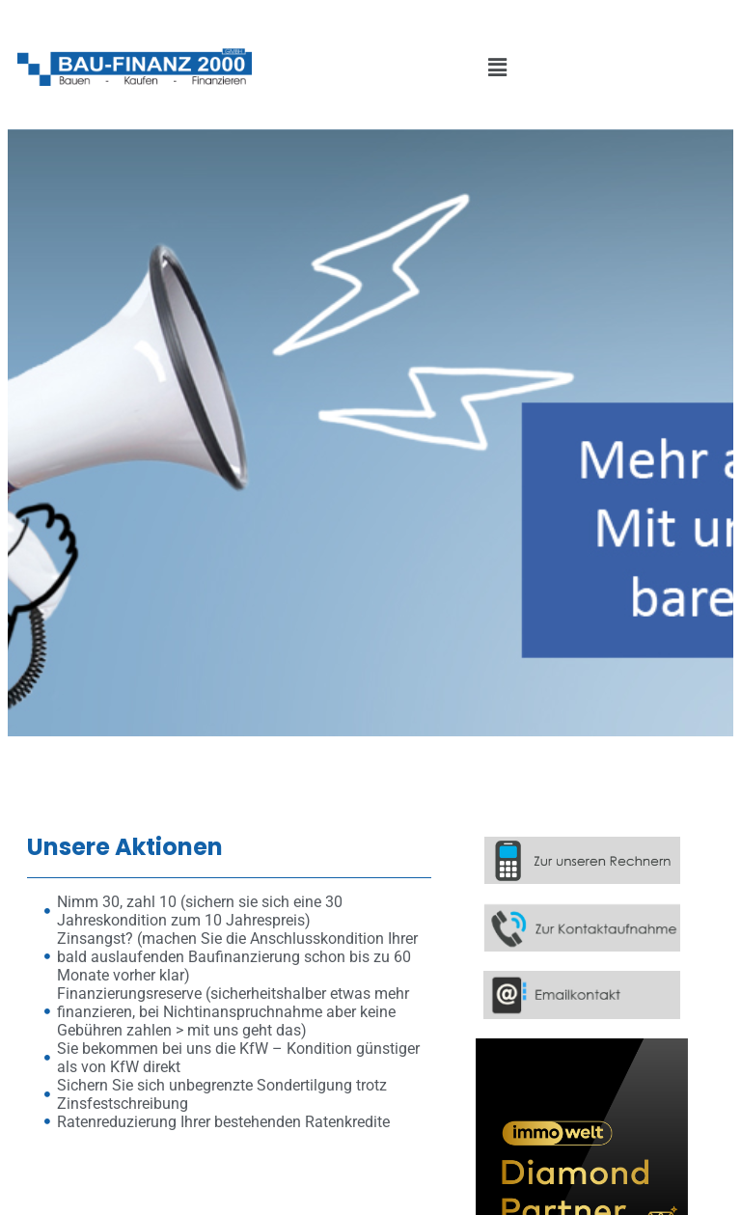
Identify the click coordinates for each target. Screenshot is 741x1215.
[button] (496, 68)
